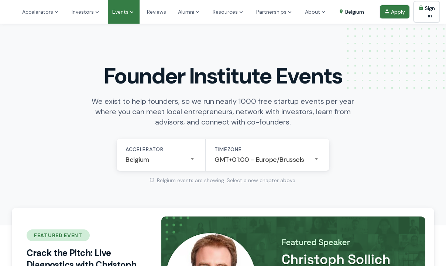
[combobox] (161, 159)
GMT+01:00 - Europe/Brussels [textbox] (259, 159)
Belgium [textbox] (137, 159)
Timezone (228, 149)
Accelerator (145, 149)
